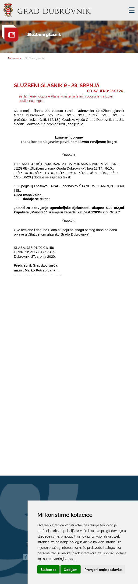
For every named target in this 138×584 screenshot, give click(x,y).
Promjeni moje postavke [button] (103, 569)
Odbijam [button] (70, 569)
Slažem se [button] (48, 569)
